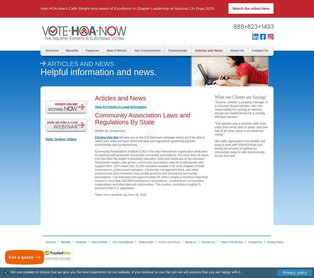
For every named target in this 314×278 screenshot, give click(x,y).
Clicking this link (106, 137)
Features (92, 50)
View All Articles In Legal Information (120, 107)
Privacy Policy (275, 242)
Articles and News (208, 50)
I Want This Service (231, 242)
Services (52, 50)
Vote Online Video (61, 139)
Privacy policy (295, 273)
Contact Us (260, 50)
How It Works (117, 50)
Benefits (72, 50)
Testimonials (177, 50)
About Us (237, 50)
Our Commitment (147, 50)
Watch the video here (251, 8)
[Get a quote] (24, 257)
